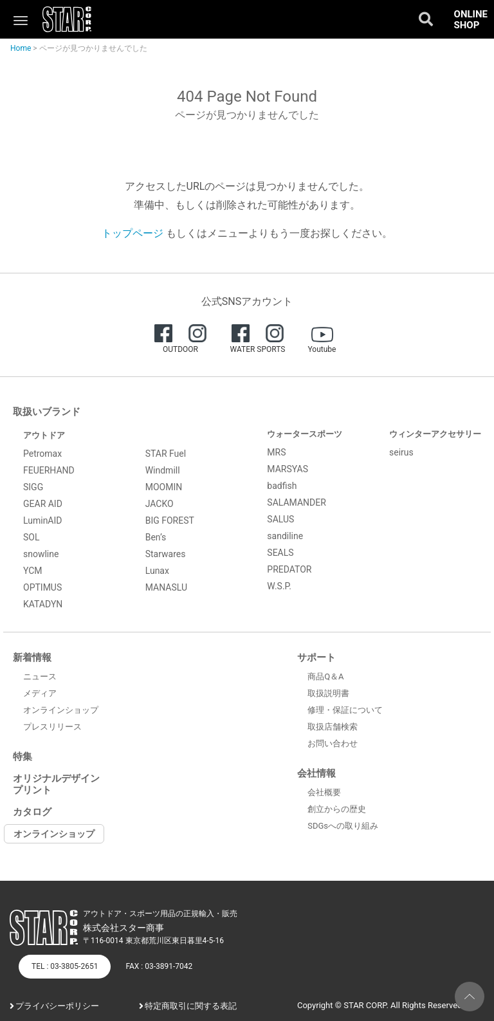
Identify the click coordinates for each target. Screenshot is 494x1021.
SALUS (280, 519)
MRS (276, 452)
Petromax (42, 453)
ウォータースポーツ (304, 434)
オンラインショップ (60, 710)
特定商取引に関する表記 (191, 1006)
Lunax (157, 571)
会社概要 (324, 792)
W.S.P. (279, 586)
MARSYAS (287, 469)
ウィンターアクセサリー (435, 434)
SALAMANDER (296, 502)
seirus (401, 452)
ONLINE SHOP (471, 19)
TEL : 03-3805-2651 (65, 966)
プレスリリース (52, 726)
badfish (282, 486)
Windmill (162, 470)
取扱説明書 (328, 693)
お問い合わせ (332, 743)
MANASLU (166, 587)
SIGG (33, 487)
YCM (32, 571)
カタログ (32, 812)
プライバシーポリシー (57, 1006)
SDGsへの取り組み (342, 826)
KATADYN (42, 604)
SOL (31, 537)
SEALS (280, 552)
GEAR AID (42, 504)
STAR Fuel (166, 453)
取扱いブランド (46, 412)
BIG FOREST (169, 520)
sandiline (285, 536)
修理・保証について (345, 710)
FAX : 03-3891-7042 (158, 966)
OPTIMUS (42, 587)
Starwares (165, 554)
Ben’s (156, 537)
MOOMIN (164, 487)
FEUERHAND (49, 470)
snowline (41, 554)
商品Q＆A (325, 676)
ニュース (40, 676)
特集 (22, 756)
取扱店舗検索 (332, 726)
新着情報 (32, 657)
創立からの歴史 (336, 809)
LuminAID (42, 520)
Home (20, 48)
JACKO (159, 504)
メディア (40, 693)
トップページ (132, 233)
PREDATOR (289, 569)
